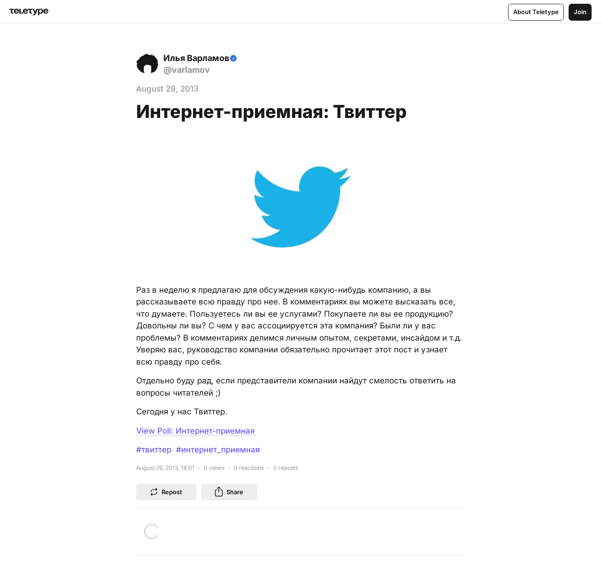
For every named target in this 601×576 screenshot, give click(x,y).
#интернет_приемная (218, 449)
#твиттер (153, 449)
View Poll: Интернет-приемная (196, 431)
